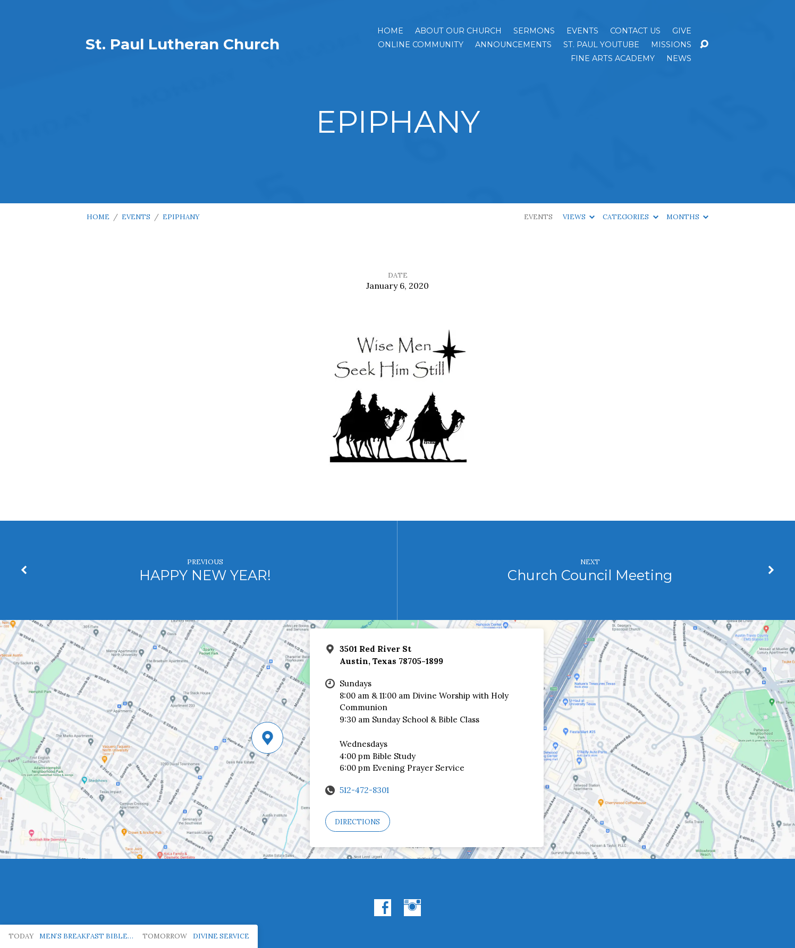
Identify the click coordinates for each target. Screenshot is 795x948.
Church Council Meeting (590, 575)
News (678, 58)
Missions (671, 44)
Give (681, 31)
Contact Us (635, 31)
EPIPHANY (181, 216)
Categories (630, 216)
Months (687, 216)
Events (582, 31)
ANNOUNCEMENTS (513, 44)
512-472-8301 (364, 790)
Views (579, 216)
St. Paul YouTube (601, 44)
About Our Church (458, 31)
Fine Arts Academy (613, 58)
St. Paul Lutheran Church (183, 44)
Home (390, 31)
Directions (357, 821)
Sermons (534, 31)
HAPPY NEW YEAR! (205, 575)
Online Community (420, 44)
